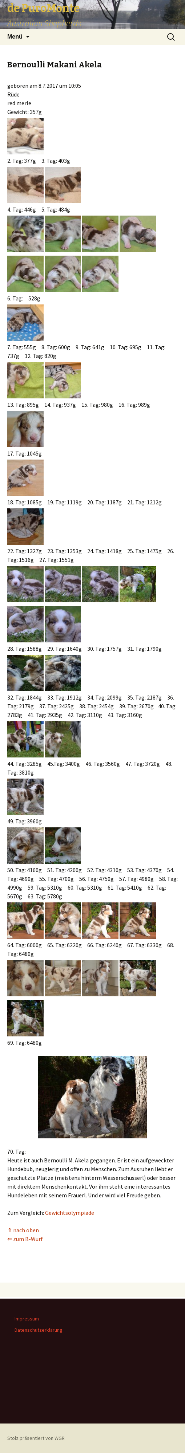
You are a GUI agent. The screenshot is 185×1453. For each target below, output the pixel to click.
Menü (15, 37)
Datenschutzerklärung (39, 1330)
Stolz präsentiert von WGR (36, 1438)
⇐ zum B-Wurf (25, 1239)
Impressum (27, 1318)
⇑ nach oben (23, 1230)
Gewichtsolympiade (69, 1212)
